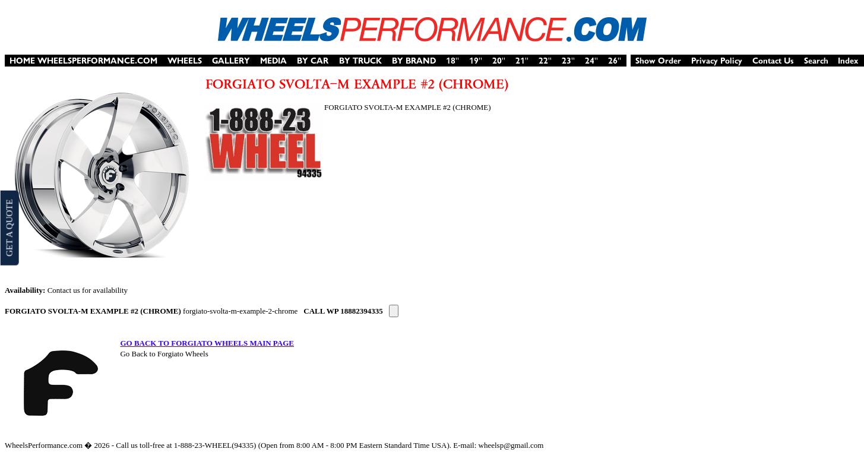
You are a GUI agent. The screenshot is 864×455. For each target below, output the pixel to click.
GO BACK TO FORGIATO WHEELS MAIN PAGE (207, 343)
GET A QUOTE (9, 227)
